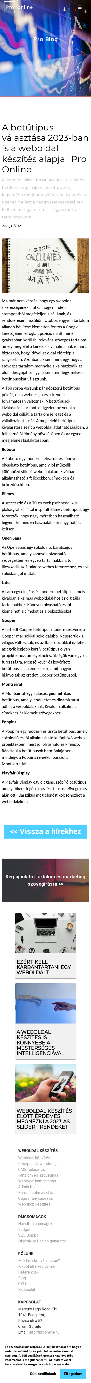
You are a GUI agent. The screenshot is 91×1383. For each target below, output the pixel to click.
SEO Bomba (28, 1235)
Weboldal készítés (34, 1158)
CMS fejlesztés (31, 1169)
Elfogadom (73, 1376)
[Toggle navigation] (79, 7)
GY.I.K (22, 1283)
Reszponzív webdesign (38, 1163)
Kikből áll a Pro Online (36, 1266)
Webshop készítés (34, 1204)
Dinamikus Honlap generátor (42, 1241)
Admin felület (29, 1187)
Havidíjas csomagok (35, 1223)
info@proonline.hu (44, 1332)
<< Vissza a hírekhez (45, 831)
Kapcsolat (26, 1289)
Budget (24, 1229)
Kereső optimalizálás (36, 1192)
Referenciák (28, 1272)
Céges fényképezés (35, 1198)
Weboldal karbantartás (37, 1181)
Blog (22, 1278)
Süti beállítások (43, 1376)
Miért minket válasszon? (39, 1260)
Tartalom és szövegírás (38, 1175)
